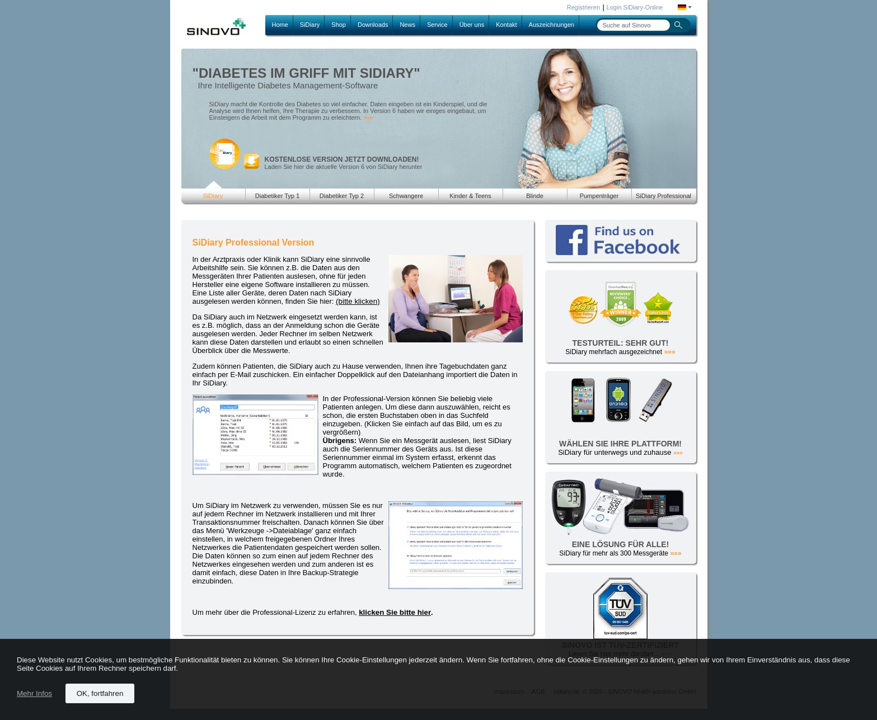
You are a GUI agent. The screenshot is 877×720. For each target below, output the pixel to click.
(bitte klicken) (358, 301)
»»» (368, 118)
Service (437, 24)
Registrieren (583, 7)
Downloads (373, 24)
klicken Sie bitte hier (395, 612)
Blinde (534, 195)
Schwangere (406, 195)
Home (280, 24)
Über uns (472, 24)
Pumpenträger (599, 195)
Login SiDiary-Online (635, 7)
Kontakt (506, 24)
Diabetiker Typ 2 (342, 195)
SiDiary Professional (663, 195)
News (407, 24)
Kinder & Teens (470, 195)
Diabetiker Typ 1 (277, 195)
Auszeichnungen (551, 24)
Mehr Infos (34, 693)
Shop (338, 24)
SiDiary (310, 24)
